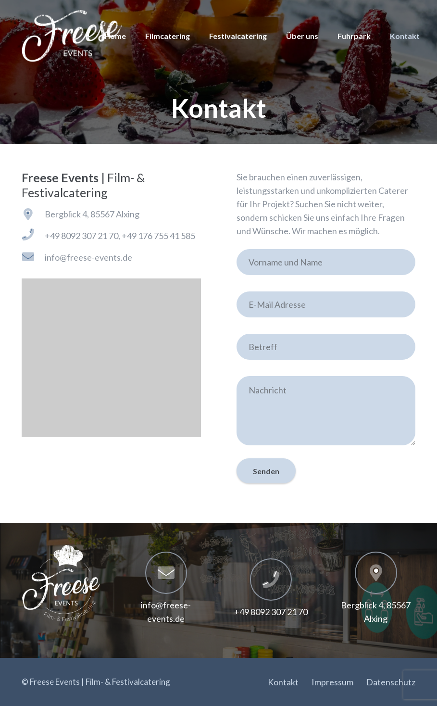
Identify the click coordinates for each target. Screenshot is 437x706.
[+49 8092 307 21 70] (271, 579)
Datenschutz (390, 682)
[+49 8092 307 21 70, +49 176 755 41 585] (33, 235)
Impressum (332, 682)
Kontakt (283, 682)
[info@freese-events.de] (33, 258)
